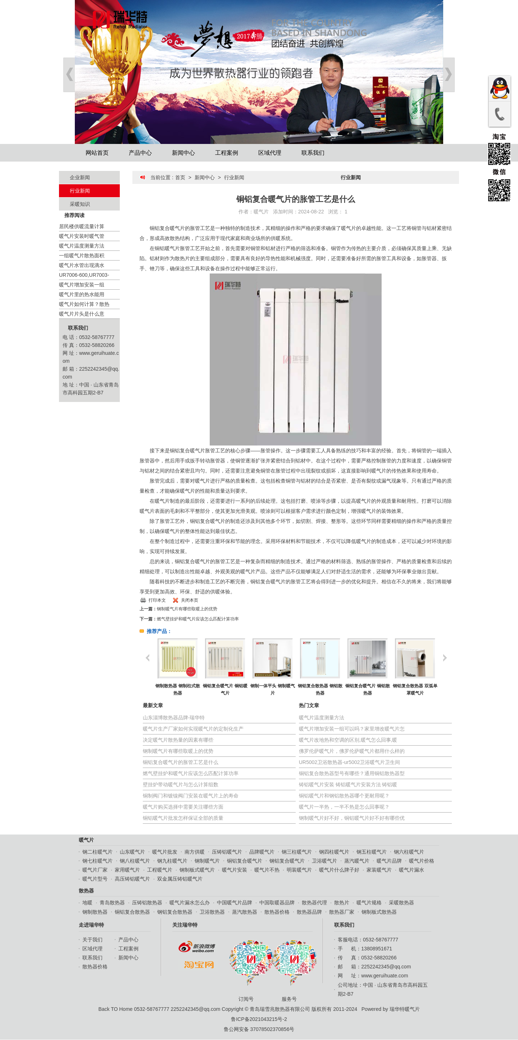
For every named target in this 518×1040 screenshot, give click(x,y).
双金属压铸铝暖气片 (180, 879)
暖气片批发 (164, 852)
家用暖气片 (127, 870)
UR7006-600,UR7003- (84, 275)
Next (449, 75)
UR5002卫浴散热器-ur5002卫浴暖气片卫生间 (349, 762)
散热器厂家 (341, 912)
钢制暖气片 (207, 861)
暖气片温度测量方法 (81, 246)
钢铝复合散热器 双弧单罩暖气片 (415, 689)
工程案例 (226, 153)
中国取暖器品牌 (277, 902)
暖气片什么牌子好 (339, 870)
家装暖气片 (379, 870)
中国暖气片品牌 (234, 902)
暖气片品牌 (389, 861)
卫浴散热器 (212, 912)
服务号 (291, 970)
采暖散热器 (401, 902)
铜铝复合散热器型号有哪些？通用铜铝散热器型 (352, 773)
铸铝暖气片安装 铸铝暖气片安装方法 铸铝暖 (348, 784)
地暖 (87, 902)
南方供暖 (195, 852)
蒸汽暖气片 (356, 861)
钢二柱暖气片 (97, 852)
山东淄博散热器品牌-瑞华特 (174, 717)
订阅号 (248, 970)
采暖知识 (80, 204)
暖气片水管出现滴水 (81, 265)
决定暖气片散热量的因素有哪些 (178, 740)
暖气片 (261, 211)
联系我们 (312, 153)
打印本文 (157, 600)
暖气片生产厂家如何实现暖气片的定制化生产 (193, 729)
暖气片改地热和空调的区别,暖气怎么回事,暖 (348, 740)
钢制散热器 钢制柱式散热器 (177, 689)
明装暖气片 (299, 870)
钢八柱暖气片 (135, 861)
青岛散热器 (112, 902)
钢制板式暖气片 (197, 870)
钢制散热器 (95, 912)
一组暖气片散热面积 (81, 255)
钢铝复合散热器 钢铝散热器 (320, 689)
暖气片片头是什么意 (81, 314)
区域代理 (269, 153)
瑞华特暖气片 (405, 1009)
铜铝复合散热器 (132, 912)
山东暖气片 (132, 852)
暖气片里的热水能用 (81, 294)
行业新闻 (80, 191)
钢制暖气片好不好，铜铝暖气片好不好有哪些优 (352, 818)
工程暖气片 (159, 870)
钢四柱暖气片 (334, 852)
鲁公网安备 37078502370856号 (259, 1029)
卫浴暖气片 (324, 861)
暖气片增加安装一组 (81, 285)
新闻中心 (183, 153)
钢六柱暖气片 (409, 852)
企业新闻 (80, 177)
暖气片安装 (234, 870)
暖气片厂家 (95, 870)
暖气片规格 (369, 902)
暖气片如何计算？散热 (84, 304)
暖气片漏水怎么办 (189, 902)
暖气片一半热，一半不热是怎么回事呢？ (344, 807)
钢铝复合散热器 (174, 912)
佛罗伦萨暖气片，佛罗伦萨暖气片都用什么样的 (352, 751)
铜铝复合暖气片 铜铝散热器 (367, 689)
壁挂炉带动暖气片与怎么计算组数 (180, 784)
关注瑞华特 (184, 925)
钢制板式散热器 (379, 912)
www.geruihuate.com (384, 975)
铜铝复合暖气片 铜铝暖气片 (225, 689)
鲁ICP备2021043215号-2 (259, 1019)
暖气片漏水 (411, 870)
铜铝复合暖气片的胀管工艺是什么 (180, 762)
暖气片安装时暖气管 (81, 236)
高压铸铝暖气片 (132, 879)
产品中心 (140, 153)
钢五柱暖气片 (371, 852)
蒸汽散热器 (244, 912)
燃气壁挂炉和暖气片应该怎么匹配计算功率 (198, 618)
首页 (180, 177)
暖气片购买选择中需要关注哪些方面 (183, 807)
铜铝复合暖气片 (244, 861)
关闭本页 (189, 600)
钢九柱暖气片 (172, 861)
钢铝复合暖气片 (287, 861)
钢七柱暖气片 (97, 861)
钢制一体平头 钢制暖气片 (272, 689)
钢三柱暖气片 (297, 852)
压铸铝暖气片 (227, 852)
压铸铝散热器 (147, 902)
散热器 (86, 891)
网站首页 (97, 153)
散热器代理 (314, 902)
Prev (69, 75)
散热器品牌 (309, 912)
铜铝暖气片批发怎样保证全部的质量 (183, 818)
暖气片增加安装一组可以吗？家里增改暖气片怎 (352, 729)
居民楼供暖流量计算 (81, 226)
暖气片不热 (267, 870)
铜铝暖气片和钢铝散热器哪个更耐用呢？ (344, 796)
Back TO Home (115, 1009)
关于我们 (92, 939)
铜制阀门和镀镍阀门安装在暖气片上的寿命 (190, 796)
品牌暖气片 (261, 852)
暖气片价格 (421, 861)
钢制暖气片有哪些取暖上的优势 (187, 608)
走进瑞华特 (91, 925)
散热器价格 (277, 912)
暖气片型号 (95, 879)
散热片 (341, 902)
